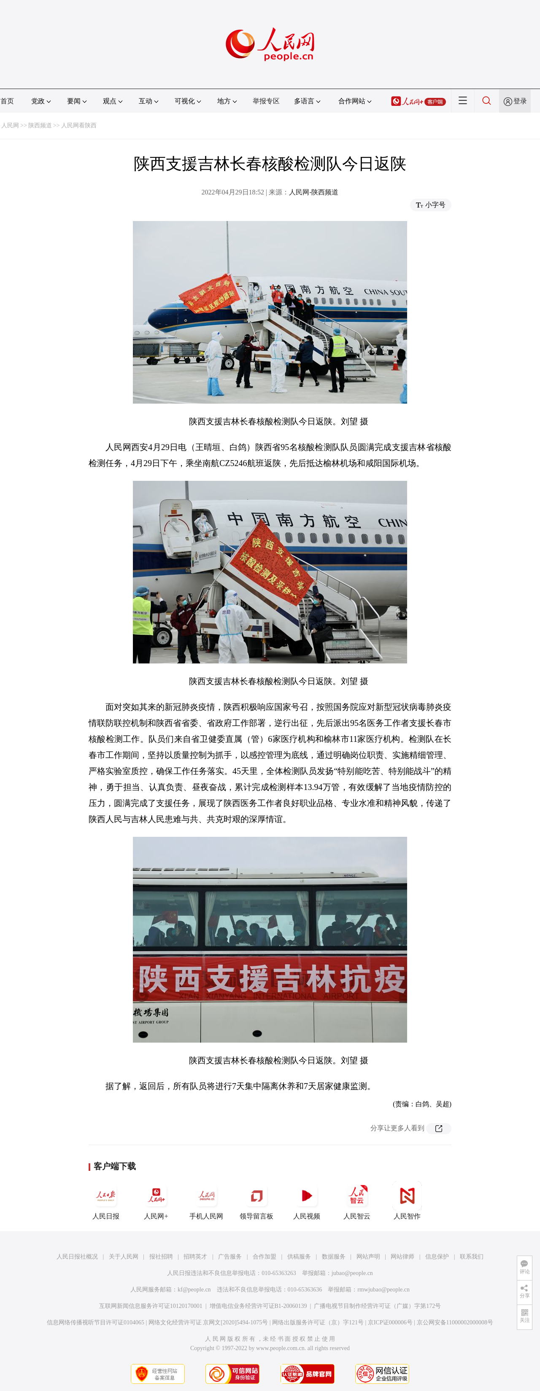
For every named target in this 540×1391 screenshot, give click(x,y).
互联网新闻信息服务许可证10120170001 (150, 1306)
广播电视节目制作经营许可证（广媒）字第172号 (377, 1306)
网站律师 (402, 1257)
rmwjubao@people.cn (383, 1289)
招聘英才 (195, 1257)
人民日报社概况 (77, 1257)
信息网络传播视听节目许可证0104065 (95, 1322)
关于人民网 (123, 1257)
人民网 (10, 125)
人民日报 (106, 1200)
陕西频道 (40, 125)
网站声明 (368, 1257)
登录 (520, 101)
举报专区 (266, 101)
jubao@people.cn (352, 1273)
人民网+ (156, 1200)
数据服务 (334, 1257)
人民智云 (357, 1200)
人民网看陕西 (79, 125)
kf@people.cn (194, 1289)
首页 (7, 101)
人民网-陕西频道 (313, 192)
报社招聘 (161, 1257)
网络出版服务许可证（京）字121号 (318, 1322)
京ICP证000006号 (390, 1322)
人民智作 (407, 1200)
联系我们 (471, 1257)
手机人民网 (206, 1200)
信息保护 (437, 1257)
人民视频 (306, 1200)
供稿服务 (299, 1257)
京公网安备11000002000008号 (455, 1322)
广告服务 (230, 1257)
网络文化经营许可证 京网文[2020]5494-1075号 (208, 1322)
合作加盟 (264, 1257)
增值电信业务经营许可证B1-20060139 (258, 1306)
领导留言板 (256, 1200)
